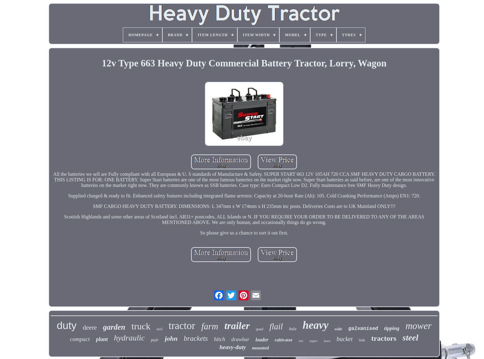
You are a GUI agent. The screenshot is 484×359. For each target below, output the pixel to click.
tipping (391, 328)
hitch (219, 339)
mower (419, 325)
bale (292, 329)
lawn (327, 341)
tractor (182, 325)
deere (90, 327)
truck (141, 326)
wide (338, 329)
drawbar (240, 339)
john (171, 338)
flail (276, 326)
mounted (260, 347)
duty (67, 325)
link (362, 340)
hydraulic (129, 337)
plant (102, 339)
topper (314, 341)
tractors (383, 338)
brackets (196, 338)
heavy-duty (232, 347)
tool (159, 329)
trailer (237, 325)
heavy (315, 325)
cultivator (284, 340)
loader (262, 339)
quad (259, 329)
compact (80, 339)
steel (410, 337)
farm (209, 326)
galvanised (363, 329)
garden (114, 327)
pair (155, 339)
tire (301, 341)
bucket (344, 339)
